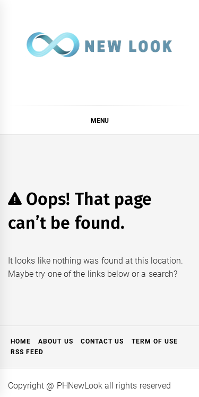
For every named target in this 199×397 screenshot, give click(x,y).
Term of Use (155, 341)
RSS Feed (27, 352)
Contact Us (102, 341)
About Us (55, 341)
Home (21, 341)
